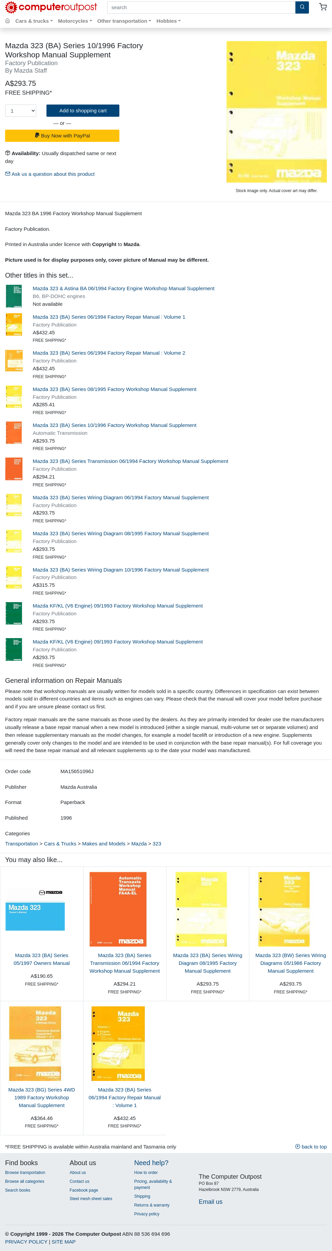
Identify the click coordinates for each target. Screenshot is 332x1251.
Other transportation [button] (122, 21)
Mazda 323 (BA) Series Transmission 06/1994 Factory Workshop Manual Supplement (130, 461)
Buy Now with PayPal (62, 135)
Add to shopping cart (82, 110)
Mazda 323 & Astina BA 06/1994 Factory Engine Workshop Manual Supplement (124, 288)
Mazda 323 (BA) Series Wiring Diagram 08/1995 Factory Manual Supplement (121, 533)
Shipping (142, 1196)
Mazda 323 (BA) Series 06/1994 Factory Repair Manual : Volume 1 (109, 317)
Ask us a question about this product (50, 174)
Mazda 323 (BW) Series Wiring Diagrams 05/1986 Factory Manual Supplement (290, 963)
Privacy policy (146, 1214)
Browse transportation (25, 1172)
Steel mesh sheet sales (91, 1198)
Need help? (151, 1162)
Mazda (139, 843)
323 (157, 843)
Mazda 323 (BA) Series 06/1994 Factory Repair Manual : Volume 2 (109, 353)
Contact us (79, 1181)
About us (78, 1172)
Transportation (21, 843)
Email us (210, 1201)
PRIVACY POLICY (26, 1242)
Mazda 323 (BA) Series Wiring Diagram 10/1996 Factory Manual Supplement (121, 570)
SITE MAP (64, 1242)
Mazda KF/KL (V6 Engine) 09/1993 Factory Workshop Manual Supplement (118, 606)
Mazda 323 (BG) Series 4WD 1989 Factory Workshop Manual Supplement (41, 1097)
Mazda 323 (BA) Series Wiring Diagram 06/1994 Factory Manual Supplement (121, 497)
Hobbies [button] (166, 21)
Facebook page (84, 1190)
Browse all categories (24, 1181)
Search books (17, 1190)
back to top (311, 1147)
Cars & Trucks (60, 843)
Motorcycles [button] (73, 21)
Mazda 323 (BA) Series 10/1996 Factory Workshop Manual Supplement (115, 425)
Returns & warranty (152, 1205)
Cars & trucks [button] (32, 21)
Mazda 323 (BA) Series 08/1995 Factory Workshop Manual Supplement (115, 389)
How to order (146, 1172)
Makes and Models (103, 843)
